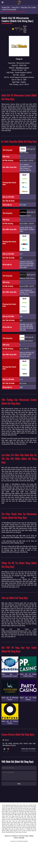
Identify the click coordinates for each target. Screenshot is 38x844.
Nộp (18, 784)
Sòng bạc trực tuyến (28, 7)
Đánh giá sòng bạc (9, 10)
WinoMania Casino (22, 68)
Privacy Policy (24, 836)
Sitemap (21, 838)
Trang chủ (15, 7)
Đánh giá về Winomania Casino (14, 11)
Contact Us (15, 836)
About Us (7, 836)
